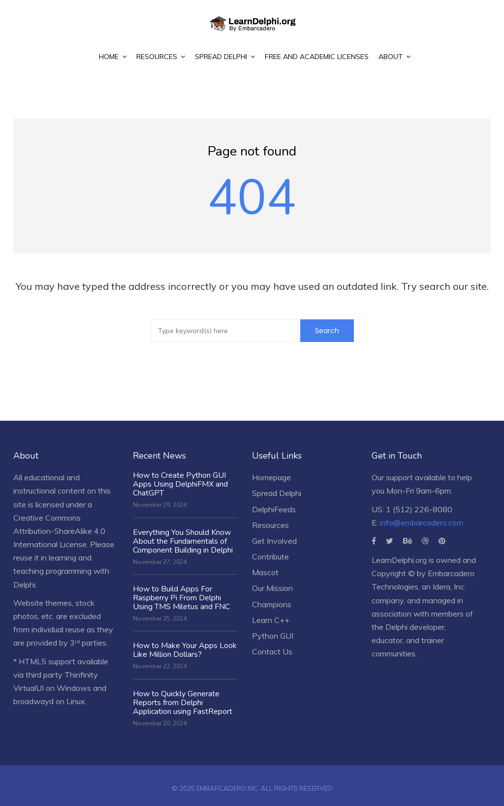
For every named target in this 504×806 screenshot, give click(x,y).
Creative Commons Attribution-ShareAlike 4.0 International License (59, 531)
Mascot (265, 572)
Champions (271, 604)
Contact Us (272, 651)
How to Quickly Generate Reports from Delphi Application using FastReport (182, 702)
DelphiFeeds (274, 509)
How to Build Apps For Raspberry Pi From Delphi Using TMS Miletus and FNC (181, 598)
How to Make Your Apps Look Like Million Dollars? (185, 650)
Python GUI (272, 636)
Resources (270, 525)
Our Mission (272, 588)
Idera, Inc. (449, 586)
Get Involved (274, 541)
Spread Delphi (276, 493)
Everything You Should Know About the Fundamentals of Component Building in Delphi (183, 541)
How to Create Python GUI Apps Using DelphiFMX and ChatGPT (180, 484)
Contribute (270, 556)
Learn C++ (270, 620)
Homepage (271, 477)
